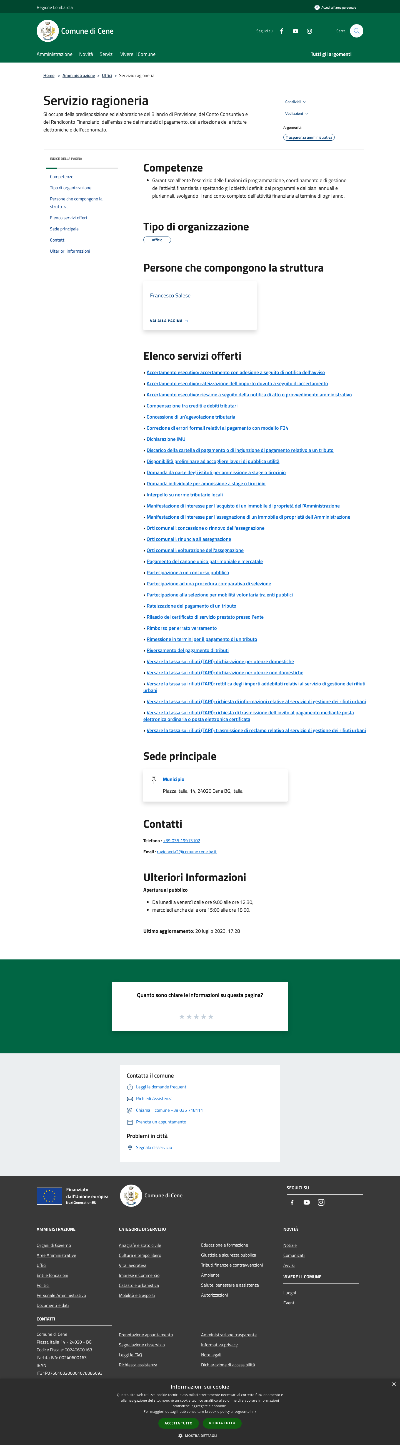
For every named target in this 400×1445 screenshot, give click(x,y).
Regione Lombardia (55, 7)
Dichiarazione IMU (166, 439)
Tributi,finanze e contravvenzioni (232, 1265)
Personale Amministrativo (61, 1295)
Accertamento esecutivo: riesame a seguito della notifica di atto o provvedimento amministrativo (249, 394)
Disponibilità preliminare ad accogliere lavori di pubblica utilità (213, 461)
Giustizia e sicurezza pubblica (228, 1255)
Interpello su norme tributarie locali (185, 494)
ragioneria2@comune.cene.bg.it (187, 851)
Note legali (211, 1354)
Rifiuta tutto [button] (222, 1423)
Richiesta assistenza (138, 1364)
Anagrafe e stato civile (140, 1245)
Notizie (290, 1245)
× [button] (394, 1384)
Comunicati (294, 1255)
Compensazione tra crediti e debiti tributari (192, 405)
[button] (200, 1435)
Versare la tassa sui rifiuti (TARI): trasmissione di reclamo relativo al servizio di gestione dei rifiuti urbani (256, 730)
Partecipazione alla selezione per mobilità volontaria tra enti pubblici (220, 594)
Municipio (173, 779)
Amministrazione (78, 75)
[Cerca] (356, 31)
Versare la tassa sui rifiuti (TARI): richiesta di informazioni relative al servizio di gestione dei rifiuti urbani (256, 701)
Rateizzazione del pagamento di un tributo (191, 606)
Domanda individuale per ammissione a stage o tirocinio (206, 483)
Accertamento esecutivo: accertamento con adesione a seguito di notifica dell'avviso (236, 372)
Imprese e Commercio (139, 1275)
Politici (43, 1285)
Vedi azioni (297, 113)
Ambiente (210, 1275)
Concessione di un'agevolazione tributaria (191, 417)
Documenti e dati (53, 1305)
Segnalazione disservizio (142, 1344)
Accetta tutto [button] (178, 1423)
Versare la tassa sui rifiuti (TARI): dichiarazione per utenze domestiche (220, 661)
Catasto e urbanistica (139, 1285)
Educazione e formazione (224, 1245)
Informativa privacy (219, 1344)
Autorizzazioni (214, 1295)
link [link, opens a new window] (253, 1411)
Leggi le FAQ (130, 1354)
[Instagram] (307, 30)
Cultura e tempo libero (140, 1255)
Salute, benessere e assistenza (230, 1285)
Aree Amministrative (56, 1255)
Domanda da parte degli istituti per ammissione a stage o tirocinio (216, 472)
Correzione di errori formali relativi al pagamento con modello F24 (217, 428)
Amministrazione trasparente (229, 1334)
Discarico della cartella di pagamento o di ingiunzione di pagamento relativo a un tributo (240, 450)
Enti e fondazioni (52, 1275)
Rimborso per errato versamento (182, 628)
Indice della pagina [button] (66, 158)
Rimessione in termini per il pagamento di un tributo (202, 639)
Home (48, 75)
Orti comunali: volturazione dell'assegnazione (195, 550)
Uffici (107, 75)
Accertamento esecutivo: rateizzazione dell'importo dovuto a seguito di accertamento (237, 383)
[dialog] (200, 1412)
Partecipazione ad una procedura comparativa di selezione (209, 583)
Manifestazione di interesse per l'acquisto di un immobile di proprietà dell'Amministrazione (243, 505)
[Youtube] (293, 30)
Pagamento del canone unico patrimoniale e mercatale (205, 561)
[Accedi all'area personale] (335, 7)
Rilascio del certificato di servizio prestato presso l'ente (205, 617)
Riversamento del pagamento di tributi (188, 650)
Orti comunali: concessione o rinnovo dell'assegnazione (205, 528)
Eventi (289, 1302)
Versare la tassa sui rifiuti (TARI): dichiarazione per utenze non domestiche (225, 672)
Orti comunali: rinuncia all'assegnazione (189, 539)
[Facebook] (279, 30)
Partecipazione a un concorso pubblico (188, 572)
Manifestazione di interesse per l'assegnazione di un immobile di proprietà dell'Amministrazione (248, 517)
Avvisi (289, 1265)
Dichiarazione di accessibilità (228, 1364)
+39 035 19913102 (181, 840)
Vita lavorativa (132, 1265)
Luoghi (289, 1292)
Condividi (296, 102)
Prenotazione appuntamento (146, 1334)
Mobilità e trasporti (137, 1295)
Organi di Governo (54, 1245)
